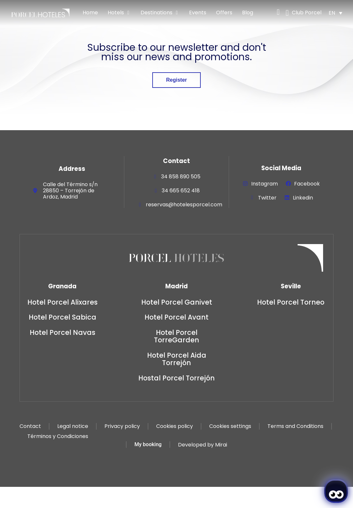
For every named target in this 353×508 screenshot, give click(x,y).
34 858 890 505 (180, 176)
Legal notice (72, 426)
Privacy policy (122, 426)
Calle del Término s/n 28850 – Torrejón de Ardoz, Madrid (70, 190)
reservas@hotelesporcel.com (184, 204)
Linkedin (303, 197)
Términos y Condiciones (57, 436)
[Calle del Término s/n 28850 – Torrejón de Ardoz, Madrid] (35, 190)
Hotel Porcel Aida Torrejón (176, 358)
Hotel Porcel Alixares (62, 302)
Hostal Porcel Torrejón (176, 378)
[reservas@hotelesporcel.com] (140, 204)
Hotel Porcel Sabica (62, 317)
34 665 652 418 (181, 190)
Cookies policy (174, 426)
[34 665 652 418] (155, 190)
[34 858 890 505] (155, 176)
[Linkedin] (287, 197)
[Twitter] (252, 197)
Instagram (264, 183)
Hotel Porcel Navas (62, 332)
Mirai (221, 444)
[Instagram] (245, 183)
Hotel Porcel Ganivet (176, 302)
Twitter (267, 197)
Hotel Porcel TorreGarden (176, 336)
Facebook (307, 183)
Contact (30, 426)
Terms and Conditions (295, 426)
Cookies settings (230, 426)
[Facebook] (288, 183)
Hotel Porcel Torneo (290, 302)
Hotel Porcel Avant (176, 317)
